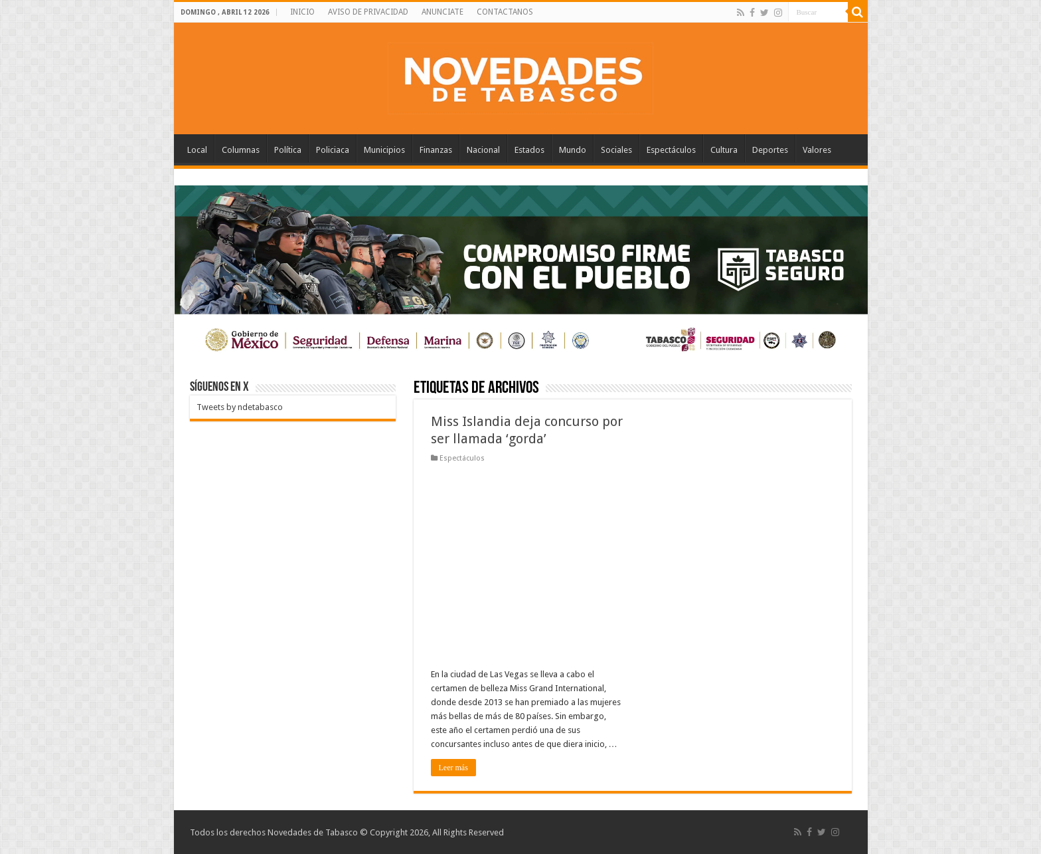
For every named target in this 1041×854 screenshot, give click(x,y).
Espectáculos (671, 150)
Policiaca (332, 150)
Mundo (572, 150)
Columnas (241, 150)
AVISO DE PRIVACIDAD (368, 12)
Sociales (616, 150)
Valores (817, 150)
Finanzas (436, 150)
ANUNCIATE (442, 12)
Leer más (453, 767)
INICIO (302, 12)
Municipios (384, 150)
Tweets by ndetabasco (240, 407)
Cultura (724, 150)
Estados (529, 150)
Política (287, 150)
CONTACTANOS (505, 12)
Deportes (770, 150)
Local (197, 150)
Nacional (483, 150)
